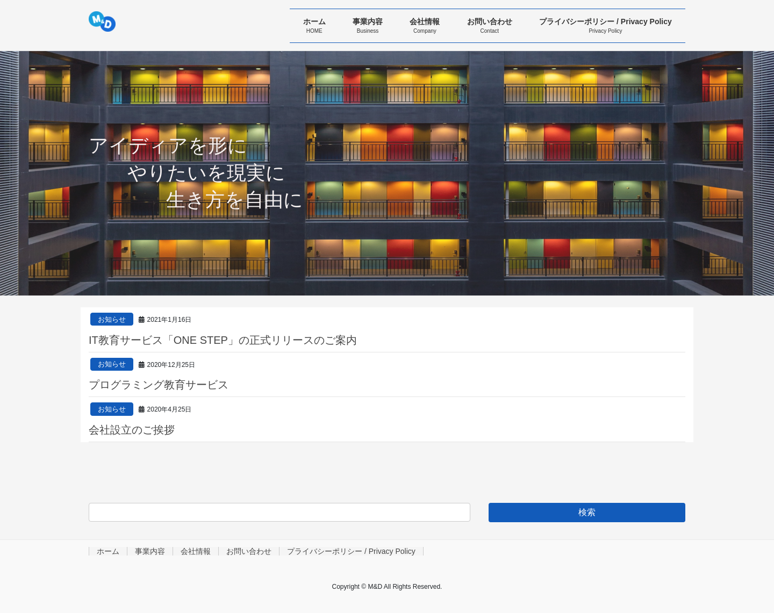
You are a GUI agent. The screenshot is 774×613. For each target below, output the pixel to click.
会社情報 (196, 551)
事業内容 (150, 551)
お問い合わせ (248, 551)
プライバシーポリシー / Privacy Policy (351, 551)
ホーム (108, 551)
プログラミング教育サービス (158, 385)
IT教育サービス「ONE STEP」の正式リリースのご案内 (223, 340)
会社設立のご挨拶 (132, 430)
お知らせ (112, 319)
